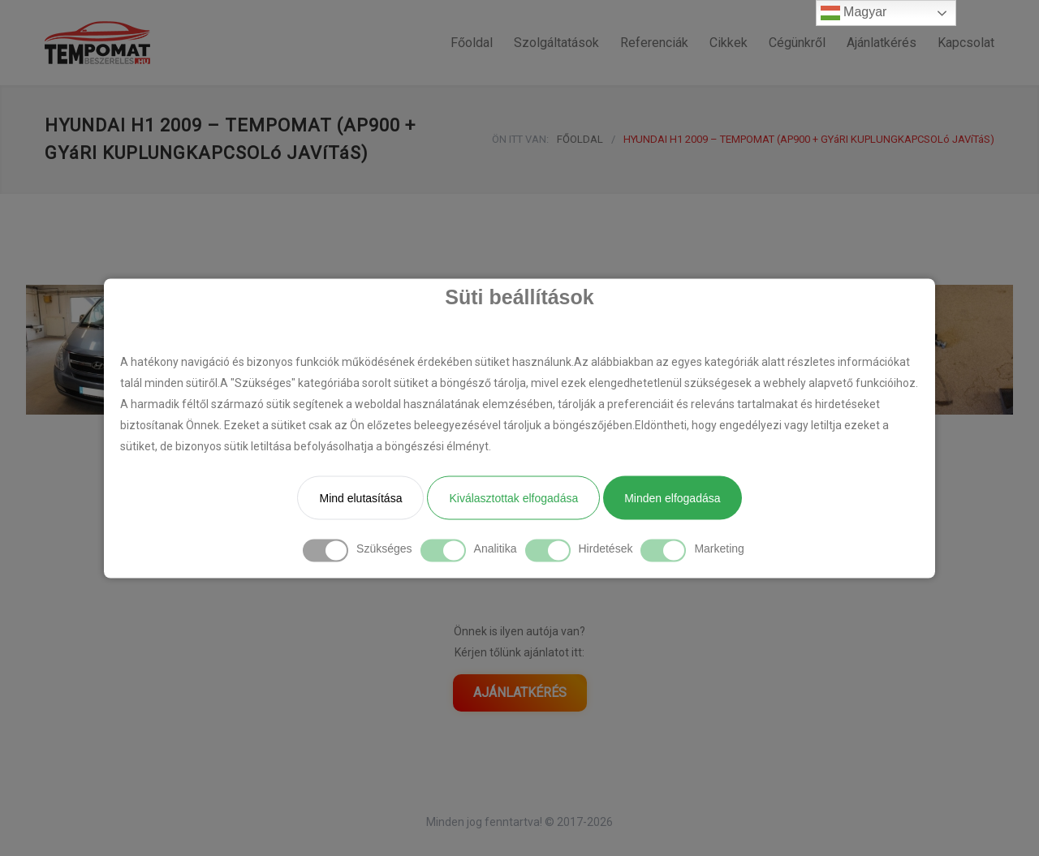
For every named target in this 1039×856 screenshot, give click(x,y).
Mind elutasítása (360, 497)
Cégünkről (797, 42)
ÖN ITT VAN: (520, 139)
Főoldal (472, 42)
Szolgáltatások (556, 42)
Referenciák (654, 42)
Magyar (854, 13)
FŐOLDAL (580, 139)
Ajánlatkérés (881, 42)
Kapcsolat (966, 42)
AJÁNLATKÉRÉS (520, 692)
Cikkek (728, 42)
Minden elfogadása (672, 497)
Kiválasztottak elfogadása (513, 497)
